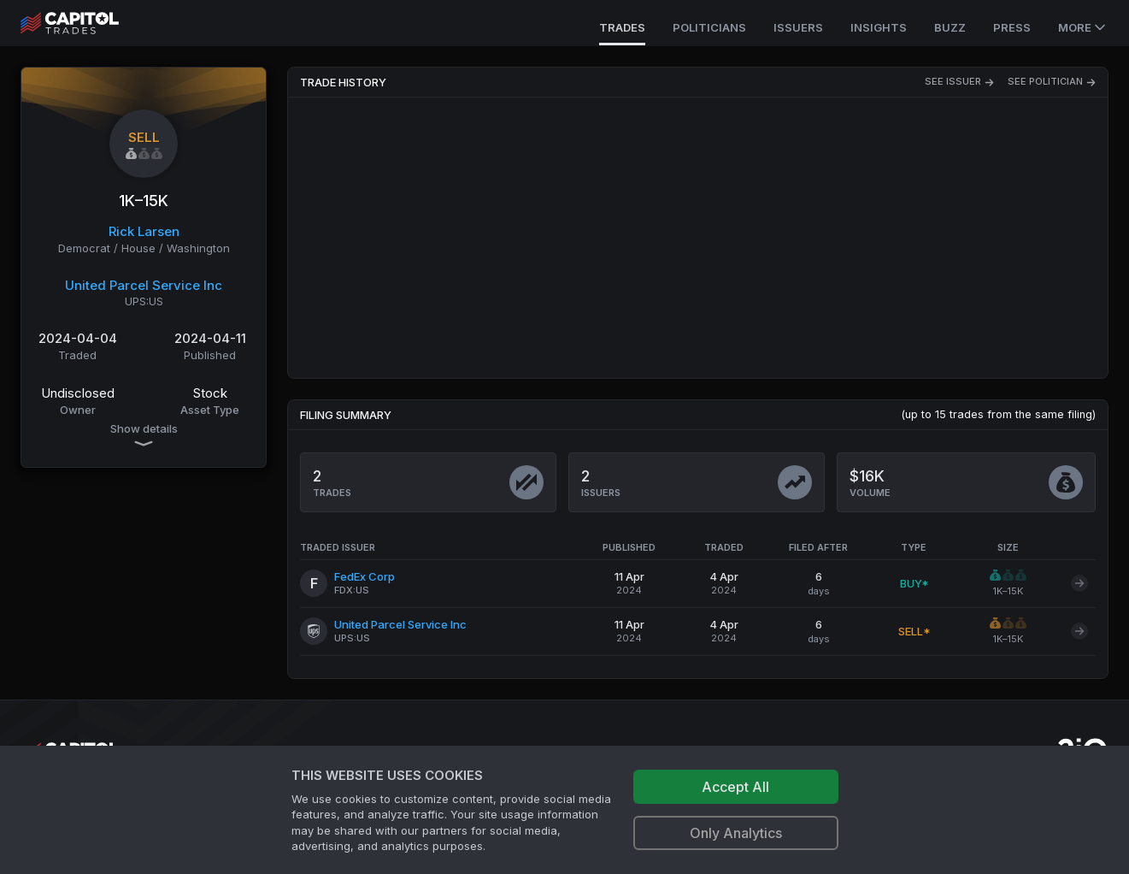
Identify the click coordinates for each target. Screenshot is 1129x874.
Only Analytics (736, 833)
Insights (878, 27)
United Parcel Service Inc (143, 285)
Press (1012, 27)
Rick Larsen (144, 231)
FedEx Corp (364, 576)
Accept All (735, 786)
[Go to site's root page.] (88, 23)
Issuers (798, 27)
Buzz (950, 27)
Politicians (709, 27)
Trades (622, 27)
